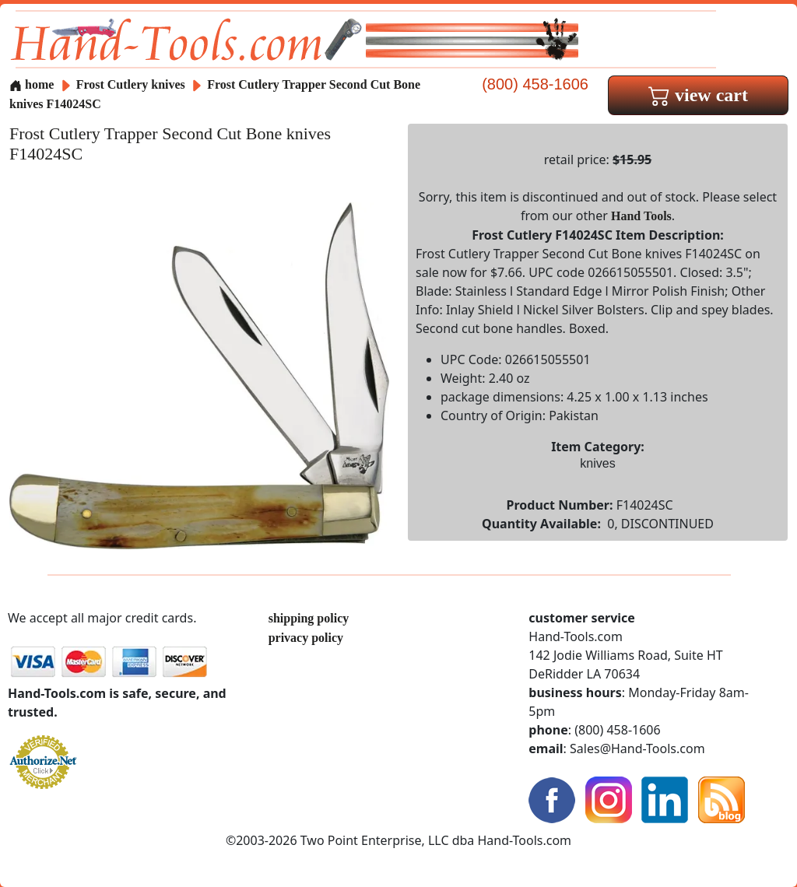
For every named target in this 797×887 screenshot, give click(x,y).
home (31, 84)
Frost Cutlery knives (130, 84)
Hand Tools (641, 216)
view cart (698, 95)
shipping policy (309, 618)
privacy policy (306, 637)
